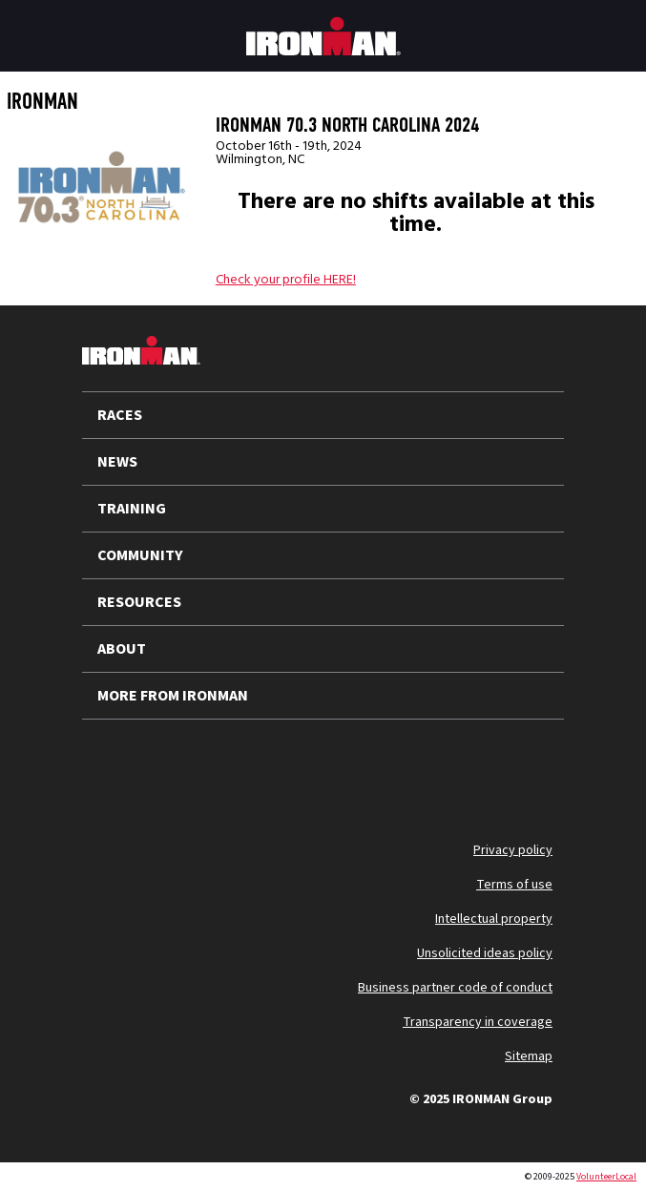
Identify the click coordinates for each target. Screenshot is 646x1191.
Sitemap (528, 1056)
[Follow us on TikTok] (261, 765)
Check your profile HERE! (286, 279)
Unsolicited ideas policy (484, 953)
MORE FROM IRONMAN (172, 695)
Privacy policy (512, 850)
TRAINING (131, 508)
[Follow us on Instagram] (212, 765)
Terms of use (514, 884)
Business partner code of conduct (455, 987)
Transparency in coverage (477, 1022)
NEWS (117, 461)
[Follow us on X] (113, 765)
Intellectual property (493, 919)
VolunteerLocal (606, 1176)
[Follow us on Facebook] (311, 765)
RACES (119, 415)
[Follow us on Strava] (361, 765)
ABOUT (121, 648)
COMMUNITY (140, 555)
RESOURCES (139, 602)
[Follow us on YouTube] (162, 765)
